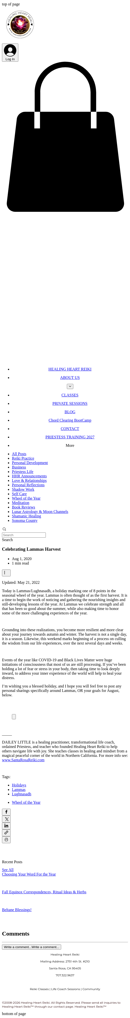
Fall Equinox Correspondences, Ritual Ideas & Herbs (44, 892)
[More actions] (6, 572)
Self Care (19, 494)
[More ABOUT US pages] (70, 386)
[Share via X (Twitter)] (6, 819)
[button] (65, 212)
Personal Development (30, 463)
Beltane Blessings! (17, 910)
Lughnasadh (21, 794)
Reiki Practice (23, 458)
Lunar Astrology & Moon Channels (40, 511)
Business (19, 467)
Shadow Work (23, 489)
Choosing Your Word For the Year (29, 874)
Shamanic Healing (26, 516)
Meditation (20, 503)
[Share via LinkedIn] (6, 825)
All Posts (19, 454)
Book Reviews (23, 507)
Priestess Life (22, 472)
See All (8, 870)
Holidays (19, 785)
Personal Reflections (28, 485)
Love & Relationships (29, 480)
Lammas (19, 789)
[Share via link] (6, 832)
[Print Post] (6, 839)
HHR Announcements (29, 476)
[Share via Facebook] (6, 812)
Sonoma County (25, 520)
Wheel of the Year (26, 498)
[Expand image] (14, 716)
